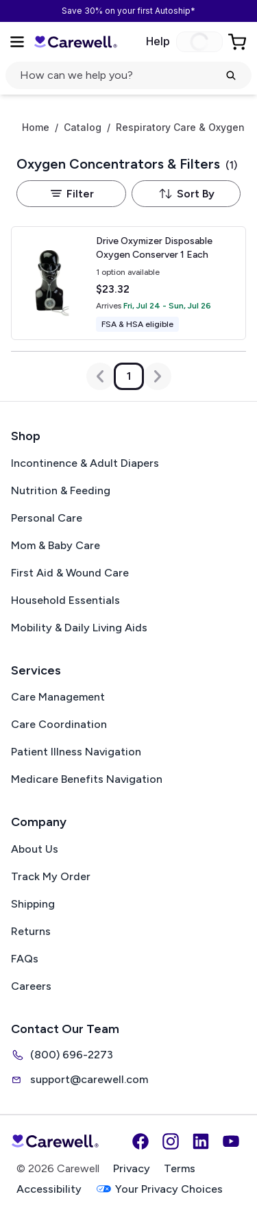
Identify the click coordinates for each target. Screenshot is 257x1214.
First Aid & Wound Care (70, 572)
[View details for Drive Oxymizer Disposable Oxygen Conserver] (128, 283)
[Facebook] (140, 1141)
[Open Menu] (17, 41)
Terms (179, 1168)
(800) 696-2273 (62, 1055)
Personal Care (46, 517)
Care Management (58, 696)
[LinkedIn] (201, 1141)
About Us (34, 848)
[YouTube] (231, 1141)
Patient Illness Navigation (76, 751)
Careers (31, 986)
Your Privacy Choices (159, 1189)
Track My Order (50, 876)
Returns (31, 931)
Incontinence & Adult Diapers (85, 463)
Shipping (33, 903)
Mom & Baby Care (55, 545)
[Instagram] (171, 1141)
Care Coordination (59, 724)
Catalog (82, 127)
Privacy (131, 1168)
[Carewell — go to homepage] (75, 42)
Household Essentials (65, 600)
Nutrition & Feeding (60, 490)
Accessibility (49, 1188)
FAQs (24, 958)
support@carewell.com (79, 1079)
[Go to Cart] (238, 41)
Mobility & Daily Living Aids (79, 627)
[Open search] (128, 75)
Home (35, 127)
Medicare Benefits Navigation (86, 779)
